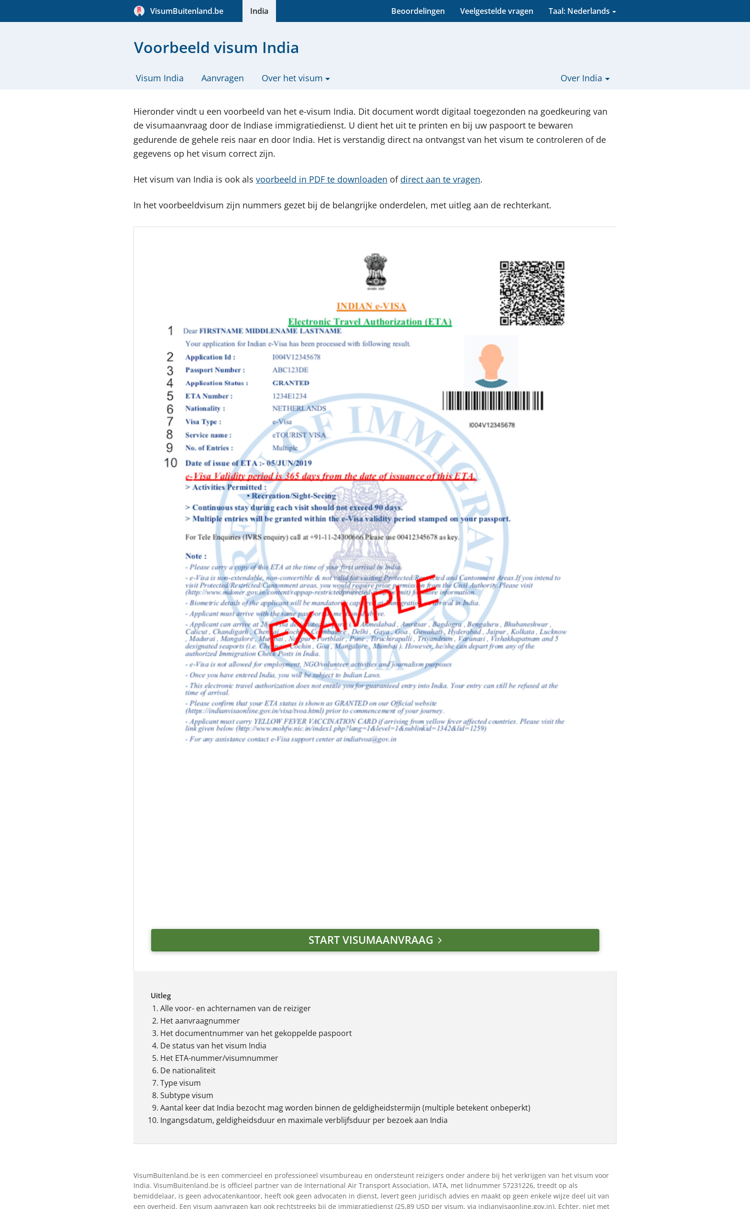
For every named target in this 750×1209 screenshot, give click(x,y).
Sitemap (347, 1110)
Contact (346, 1058)
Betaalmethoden (362, 1122)
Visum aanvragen (521, 1095)
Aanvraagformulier (267, 984)
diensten (268, 889)
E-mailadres (467, 1064)
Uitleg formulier (261, 1009)
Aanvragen (222, 78)
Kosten (245, 1021)
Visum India (160, 78)
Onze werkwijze (360, 996)
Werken (247, 1083)
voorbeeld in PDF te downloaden (321, 179)
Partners (348, 1046)
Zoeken (345, 1097)
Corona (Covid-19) (265, 1095)
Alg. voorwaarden (364, 1021)
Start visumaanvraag (290, 712)
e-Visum (247, 1058)
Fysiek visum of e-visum (275, 1071)
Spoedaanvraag (261, 1046)
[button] (559, 1016)
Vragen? (247, 1108)
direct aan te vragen (440, 179)
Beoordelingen (418, 11)
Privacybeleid (356, 1033)
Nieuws (246, 1120)
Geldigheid (252, 996)
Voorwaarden (257, 1033)
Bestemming (469, 1013)
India (259, 11)
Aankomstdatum (476, 1039)
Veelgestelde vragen (496, 11)
